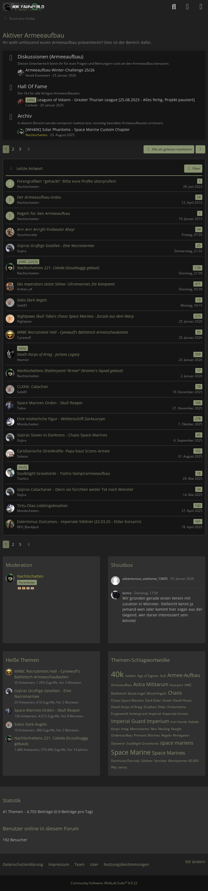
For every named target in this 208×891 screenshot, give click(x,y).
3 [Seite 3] (20, 149)
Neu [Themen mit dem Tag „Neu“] (154, 728)
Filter (193, 168)
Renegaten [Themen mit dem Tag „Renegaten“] (181, 735)
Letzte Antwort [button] (30, 168)
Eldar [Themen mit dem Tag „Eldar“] (162, 707)
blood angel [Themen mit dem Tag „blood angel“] (136, 693)
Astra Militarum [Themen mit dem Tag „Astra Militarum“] (150, 684)
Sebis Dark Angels (30, 724)
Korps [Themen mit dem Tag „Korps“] (115, 728)
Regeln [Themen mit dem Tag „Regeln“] (166, 735)
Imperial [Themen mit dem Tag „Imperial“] (155, 713)
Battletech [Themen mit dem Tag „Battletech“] (118, 693)
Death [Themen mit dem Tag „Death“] (167, 700)
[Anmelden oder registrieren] (187, 7)
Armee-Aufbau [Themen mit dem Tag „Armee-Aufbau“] (183, 675)
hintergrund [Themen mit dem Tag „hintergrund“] (138, 713)
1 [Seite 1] (6, 149)
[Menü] (201, 6)
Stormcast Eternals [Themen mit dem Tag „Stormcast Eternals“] (125, 760)
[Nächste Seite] (29, 149)
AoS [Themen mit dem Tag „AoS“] (163, 675)
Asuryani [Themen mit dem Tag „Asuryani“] (176, 685)
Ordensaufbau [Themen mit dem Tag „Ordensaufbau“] (122, 735)
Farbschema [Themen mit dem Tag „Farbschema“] (176, 707)
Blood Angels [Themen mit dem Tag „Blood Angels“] (157, 693)
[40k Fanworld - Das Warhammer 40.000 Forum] (24, 6)
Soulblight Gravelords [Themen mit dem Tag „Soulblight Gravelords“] (142, 743)
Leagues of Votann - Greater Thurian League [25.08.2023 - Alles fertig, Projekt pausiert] (116, 99)
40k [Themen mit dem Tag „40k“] (117, 674)
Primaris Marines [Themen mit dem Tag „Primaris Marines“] (147, 735)
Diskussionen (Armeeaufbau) (50, 56)
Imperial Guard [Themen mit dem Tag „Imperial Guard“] (128, 721)
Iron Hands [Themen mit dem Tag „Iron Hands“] (179, 721)
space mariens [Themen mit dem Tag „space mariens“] (176, 742)
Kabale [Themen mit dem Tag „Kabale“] (193, 721)
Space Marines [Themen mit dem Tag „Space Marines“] (168, 752)
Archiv (25, 116)
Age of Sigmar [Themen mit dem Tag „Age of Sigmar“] (148, 675)
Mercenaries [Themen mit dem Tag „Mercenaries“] (139, 728)
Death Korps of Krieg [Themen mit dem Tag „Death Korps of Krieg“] (126, 707)
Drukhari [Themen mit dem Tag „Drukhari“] (150, 707)
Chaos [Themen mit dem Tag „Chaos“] (175, 692)
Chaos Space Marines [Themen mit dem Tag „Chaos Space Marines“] (127, 700)
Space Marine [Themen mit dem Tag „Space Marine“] (131, 752)
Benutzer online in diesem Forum (41, 828)
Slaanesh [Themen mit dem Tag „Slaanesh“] (118, 743)
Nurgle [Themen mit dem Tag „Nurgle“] (176, 728)
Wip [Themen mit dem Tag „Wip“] (114, 767)
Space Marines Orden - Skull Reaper (47, 710)
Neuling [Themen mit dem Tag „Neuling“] (164, 728)
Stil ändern (195, 861)
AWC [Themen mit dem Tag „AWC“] (188, 685)
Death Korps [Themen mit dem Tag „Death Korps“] (182, 700)
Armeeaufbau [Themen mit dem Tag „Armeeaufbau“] (121, 685)
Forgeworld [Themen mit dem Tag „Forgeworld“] (119, 713)
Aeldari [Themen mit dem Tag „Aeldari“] (130, 675)
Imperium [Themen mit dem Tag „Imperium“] (158, 721)
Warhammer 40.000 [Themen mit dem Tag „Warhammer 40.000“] (183, 760)
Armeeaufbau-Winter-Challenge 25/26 (60, 70)
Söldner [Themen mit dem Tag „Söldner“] (147, 760)
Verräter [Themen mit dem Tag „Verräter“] (160, 760)
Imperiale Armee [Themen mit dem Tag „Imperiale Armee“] (175, 713)
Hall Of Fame (32, 86)
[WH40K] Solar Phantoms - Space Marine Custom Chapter (77, 129)
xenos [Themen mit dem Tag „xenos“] (122, 767)
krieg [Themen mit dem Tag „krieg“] (125, 728)
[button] (200, 149)
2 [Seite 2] (13, 149)
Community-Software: (104, 883)
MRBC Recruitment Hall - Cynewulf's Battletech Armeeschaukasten (47, 674)
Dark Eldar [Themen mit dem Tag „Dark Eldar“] (153, 700)
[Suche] (173, 6)
